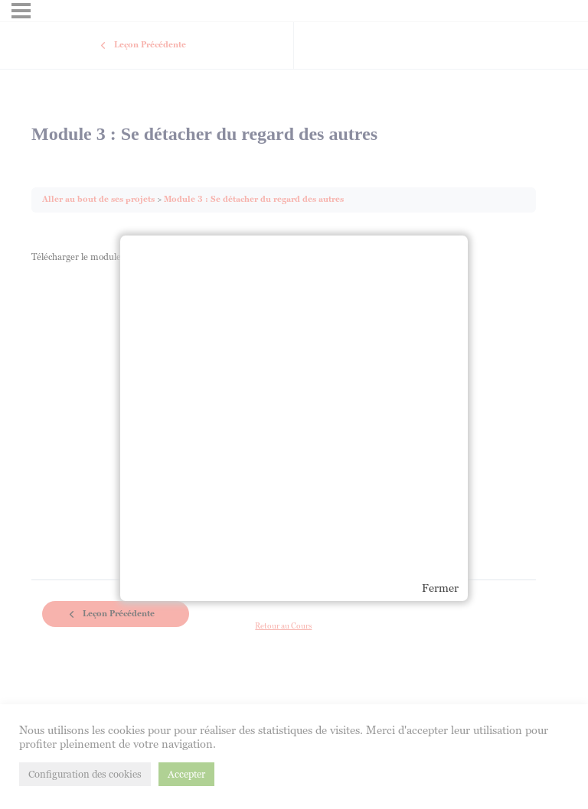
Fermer (440, 588)
